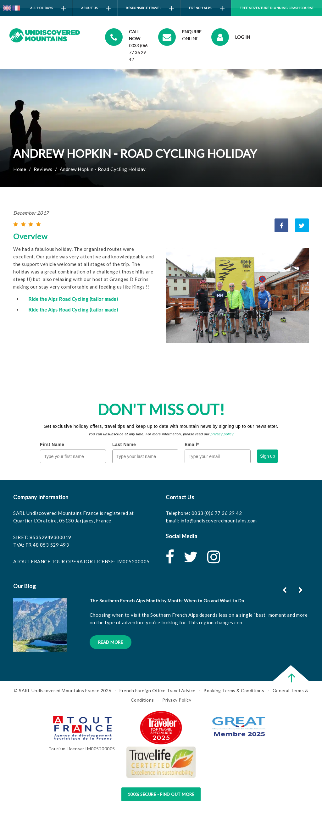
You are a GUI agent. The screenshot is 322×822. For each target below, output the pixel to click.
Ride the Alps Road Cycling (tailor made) (73, 299)
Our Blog (24, 586)
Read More (110, 642)
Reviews (43, 169)
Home (19, 169)
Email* (192, 444)
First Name (52, 444)
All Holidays (48, 8)
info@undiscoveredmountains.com (218, 520)
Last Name (124, 444)
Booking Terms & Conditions (234, 690)
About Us (96, 8)
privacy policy (222, 434)
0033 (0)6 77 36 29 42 (217, 513)
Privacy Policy (176, 700)
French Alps (207, 8)
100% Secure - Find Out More (161, 794)
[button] (301, 590)
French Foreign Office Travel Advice (157, 690)
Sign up (267, 456)
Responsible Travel (150, 8)
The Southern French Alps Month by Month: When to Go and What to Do (167, 600)
